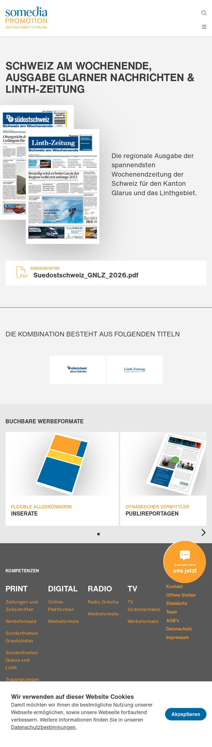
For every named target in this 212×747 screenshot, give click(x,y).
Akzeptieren (185, 714)
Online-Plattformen (61, 606)
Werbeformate (21, 621)
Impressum (177, 637)
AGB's (172, 620)
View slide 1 (98, 534)
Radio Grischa (103, 602)
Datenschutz (179, 628)
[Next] (203, 533)
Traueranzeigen (22, 679)
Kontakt (174, 586)
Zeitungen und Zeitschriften (22, 606)
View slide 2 (104, 534)
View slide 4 (114, 534)
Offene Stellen (181, 595)
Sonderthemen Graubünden (22, 637)
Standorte (176, 603)
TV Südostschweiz (144, 606)
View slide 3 (109, 534)
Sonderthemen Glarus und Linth (22, 660)
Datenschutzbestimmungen (43, 727)
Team (171, 611)
